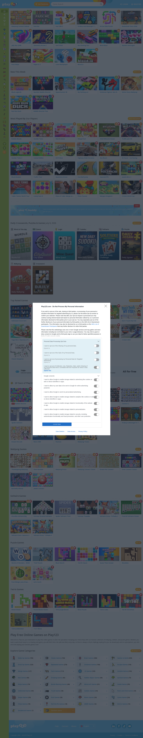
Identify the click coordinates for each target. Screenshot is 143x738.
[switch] (96, 345)
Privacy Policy (82, 431)
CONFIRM (57, 424)
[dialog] (71, 369)
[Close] (106, 307)
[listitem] (71, 341)
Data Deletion (60, 431)
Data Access (71, 431)
